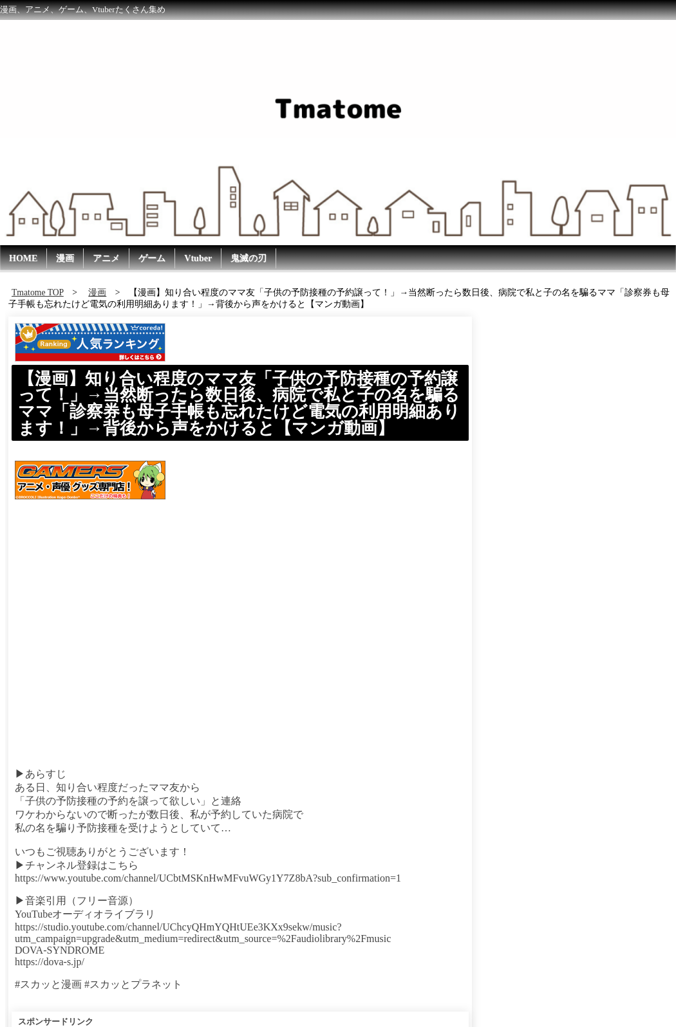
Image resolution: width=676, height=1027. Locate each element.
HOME (23, 258)
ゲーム (151, 258)
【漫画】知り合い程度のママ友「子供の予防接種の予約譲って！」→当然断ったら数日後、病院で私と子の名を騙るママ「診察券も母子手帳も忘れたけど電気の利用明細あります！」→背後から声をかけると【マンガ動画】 (239, 403)
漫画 (65, 258)
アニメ (106, 258)
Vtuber (198, 258)
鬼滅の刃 (248, 258)
